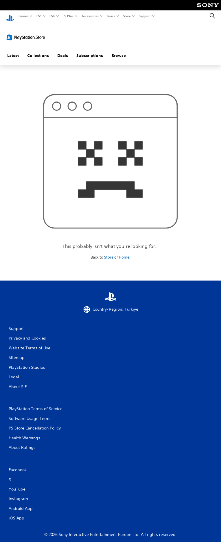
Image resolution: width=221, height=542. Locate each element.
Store (127, 16)
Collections (38, 50)
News (111, 16)
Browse (118, 50)
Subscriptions (89, 50)
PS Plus (68, 16)
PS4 (52, 16)
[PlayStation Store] (27, 31)
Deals (62, 50)
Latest (13, 50)
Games (23, 16)
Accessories (90, 16)
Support (144, 16)
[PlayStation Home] (10, 16)
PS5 (39, 16)
